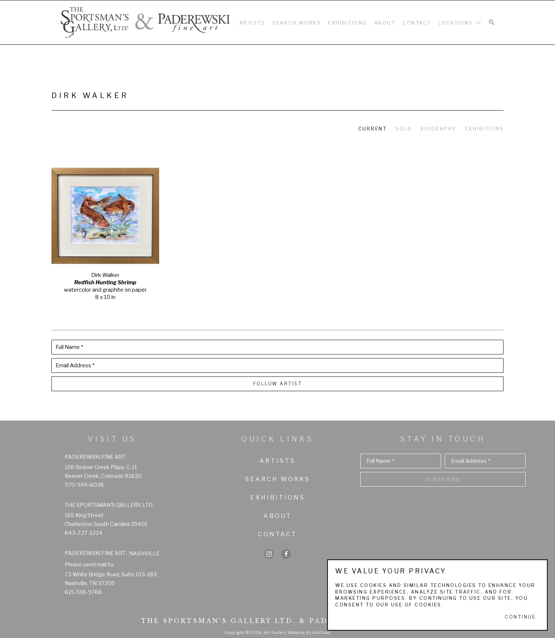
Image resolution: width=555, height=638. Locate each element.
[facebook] (286, 554)
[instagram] (269, 554)
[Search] (491, 22)
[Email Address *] (277, 365)
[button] (460, 22)
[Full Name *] (277, 347)
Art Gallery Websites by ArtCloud (297, 632)
